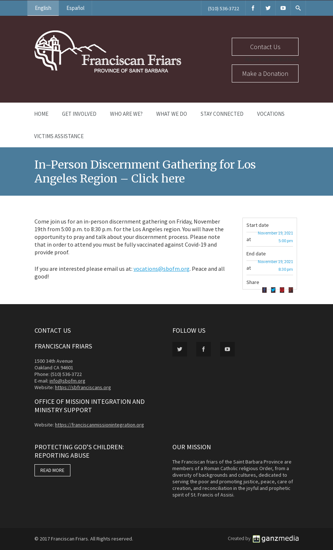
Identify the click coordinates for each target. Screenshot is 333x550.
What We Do (171, 113)
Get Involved (79, 113)
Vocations (271, 113)
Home (41, 113)
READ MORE (52, 470)
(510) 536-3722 (223, 8)
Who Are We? (126, 113)
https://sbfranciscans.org (83, 387)
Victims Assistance (59, 136)
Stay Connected (222, 113)
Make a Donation (265, 73)
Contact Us (265, 47)
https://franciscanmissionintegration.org (99, 424)
